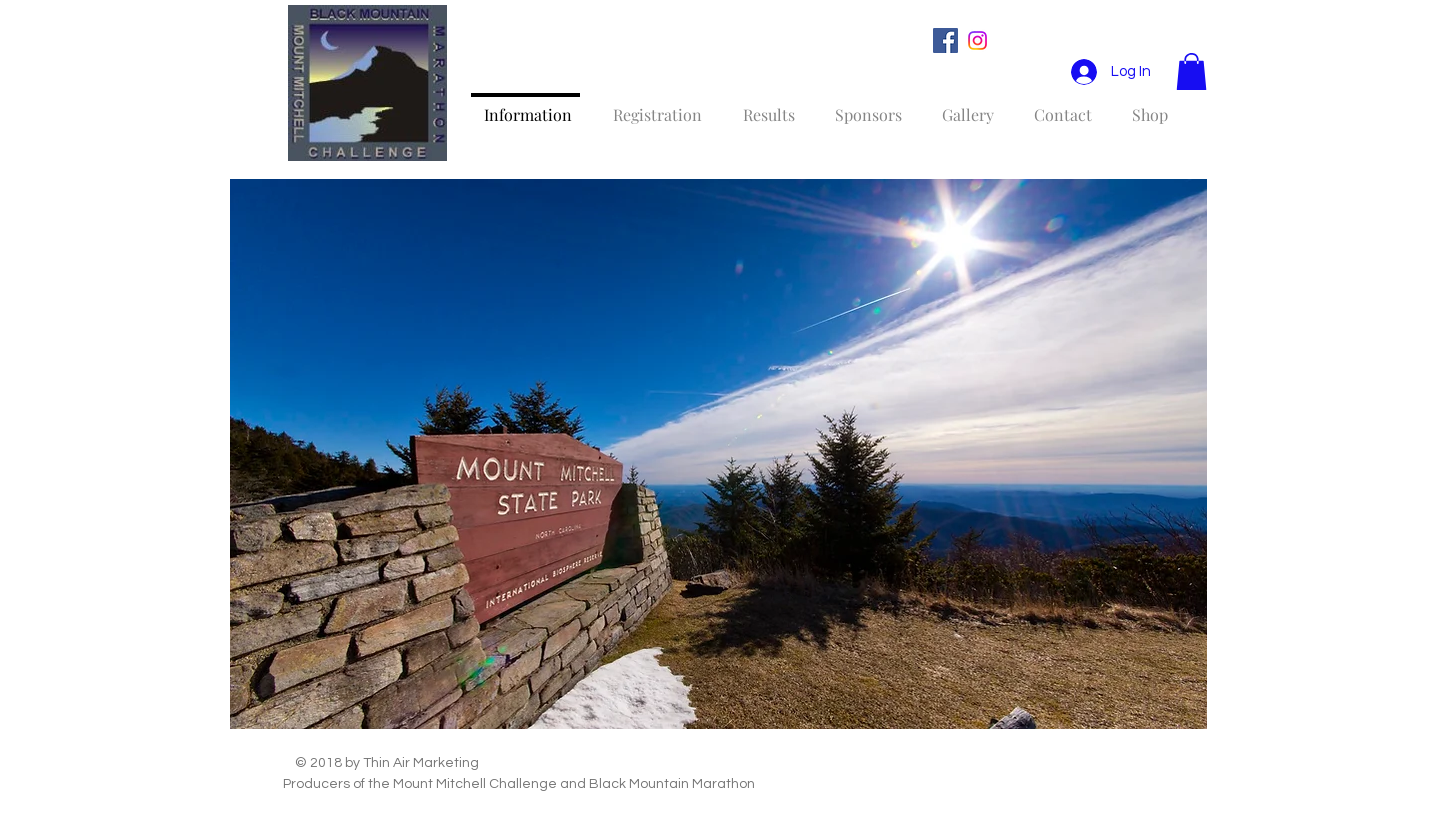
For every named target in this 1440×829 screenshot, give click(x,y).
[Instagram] (977, 40)
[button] (1191, 71)
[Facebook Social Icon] (945, 40)
